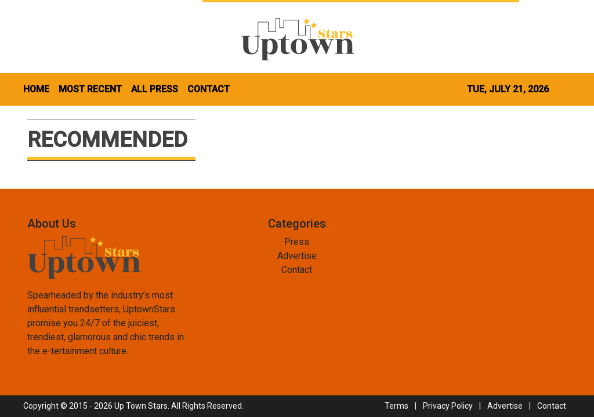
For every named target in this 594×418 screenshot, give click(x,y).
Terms (396, 405)
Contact (296, 269)
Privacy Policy (448, 405)
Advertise (297, 255)
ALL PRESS (154, 89)
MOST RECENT (90, 89)
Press (296, 241)
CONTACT (208, 89)
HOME (36, 89)
